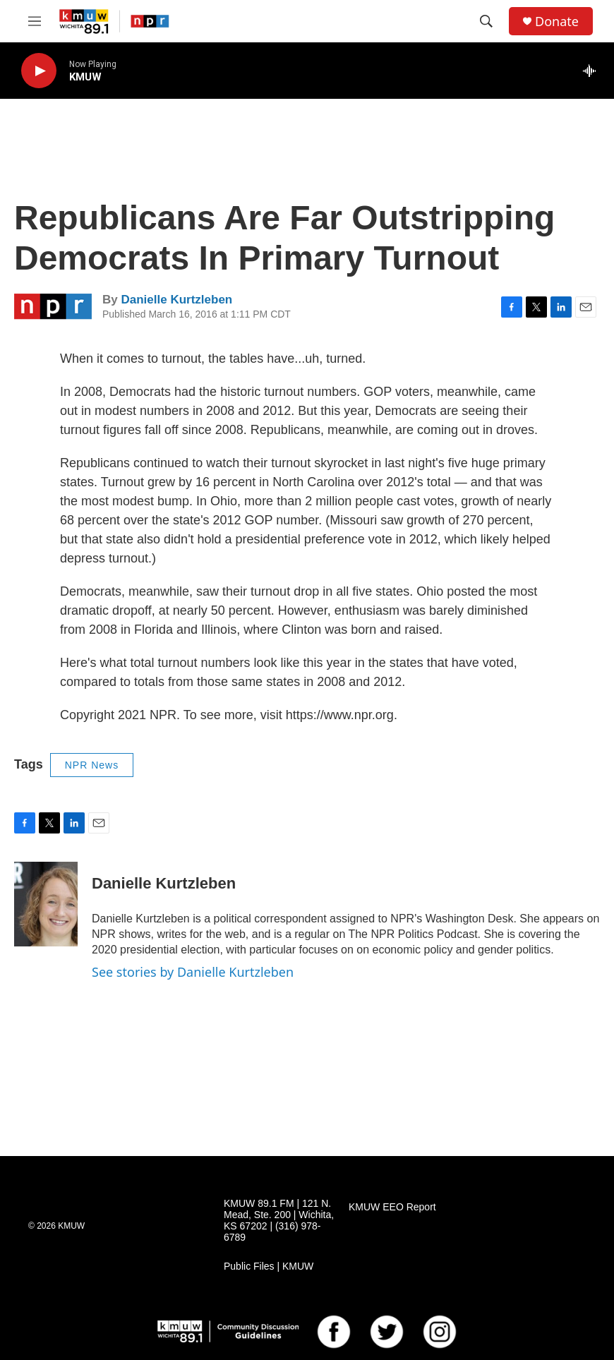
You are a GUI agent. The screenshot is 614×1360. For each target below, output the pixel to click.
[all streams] (593, 70)
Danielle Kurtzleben (176, 299)
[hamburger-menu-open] (34, 21)
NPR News (92, 765)
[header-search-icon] (486, 21)
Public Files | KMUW (268, 1266)
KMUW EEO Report (392, 1207)
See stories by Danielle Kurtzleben (193, 971)
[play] (39, 71)
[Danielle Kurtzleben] (46, 904)
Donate (557, 21)
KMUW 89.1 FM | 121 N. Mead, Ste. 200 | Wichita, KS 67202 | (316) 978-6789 (279, 1220)
